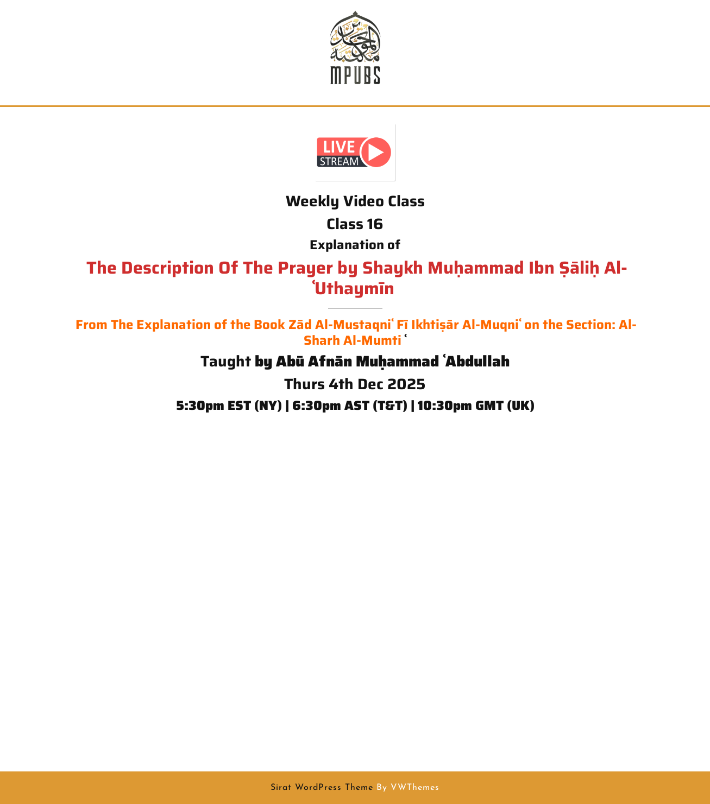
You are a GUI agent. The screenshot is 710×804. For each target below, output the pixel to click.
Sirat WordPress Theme (322, 787)
